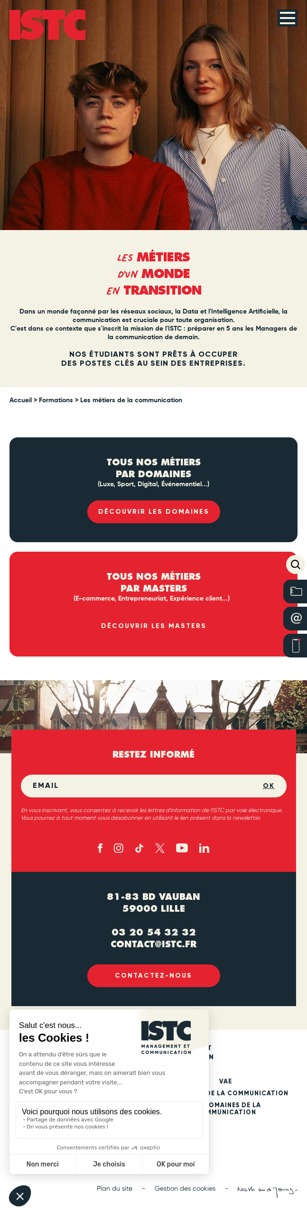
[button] (295, 564)
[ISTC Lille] (47, 24)
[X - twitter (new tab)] (160, 848)
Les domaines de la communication (225, 1109)
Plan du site (114, 1188)
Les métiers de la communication (225, 1093)
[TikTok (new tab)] (139, 848)
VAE (225, 1081)
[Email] (148, 786)
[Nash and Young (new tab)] (268, 1192)
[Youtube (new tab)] (182, 847)
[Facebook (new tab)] (100, 848)
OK (269, 786)
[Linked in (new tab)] (204, 848)
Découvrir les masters (153, 626)
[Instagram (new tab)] (118, 848)
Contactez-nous (153, 975)
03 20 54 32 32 (154, 932)
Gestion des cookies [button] (185, 1188)
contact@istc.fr (153, 944)
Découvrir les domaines (153, 512)
